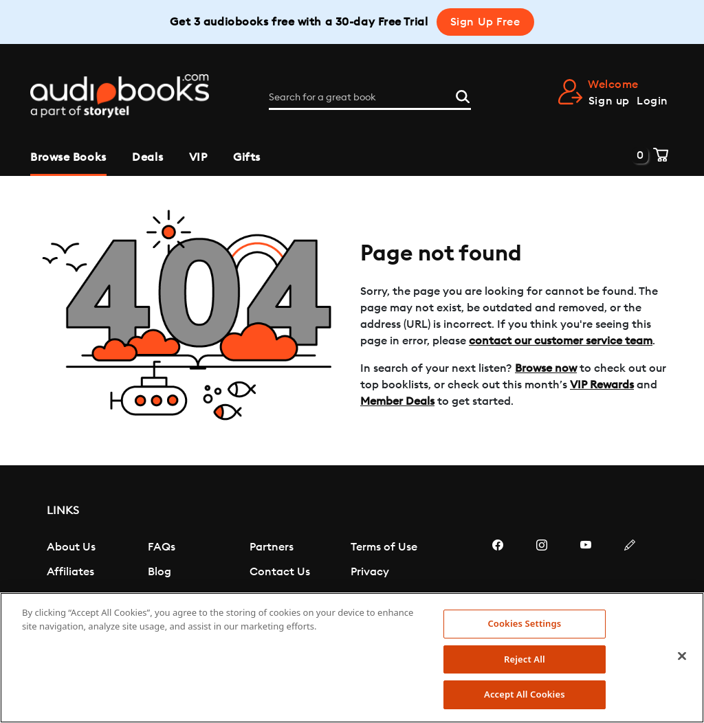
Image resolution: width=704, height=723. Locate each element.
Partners (272, 547)
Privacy (370, 571)
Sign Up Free (485, 21)
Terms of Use (384, 547)
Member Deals (397, 401)
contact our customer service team (560, 340)
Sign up (609, 101)
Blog (159, 571)
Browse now (546, 368)
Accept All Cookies (524, 694)
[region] (352, 657)
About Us (71, 547)
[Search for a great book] (370, 97)
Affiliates (70, 571)
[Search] (463, 95)
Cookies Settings (524, 623)
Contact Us (280, 571)
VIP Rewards (602, 384)
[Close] (682, 656)
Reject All (524, 659)
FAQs (161, 547)
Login (652, 101)
